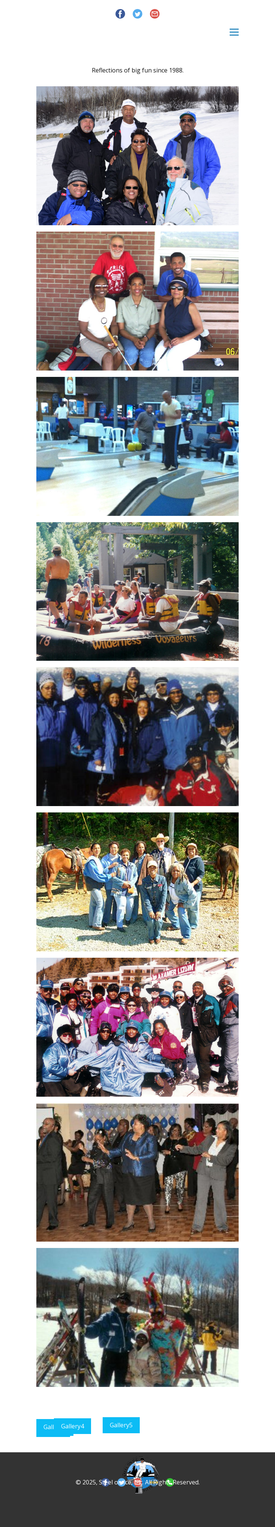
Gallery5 (121, 1425)
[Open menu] (234, 32)
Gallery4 (72, 1426)
